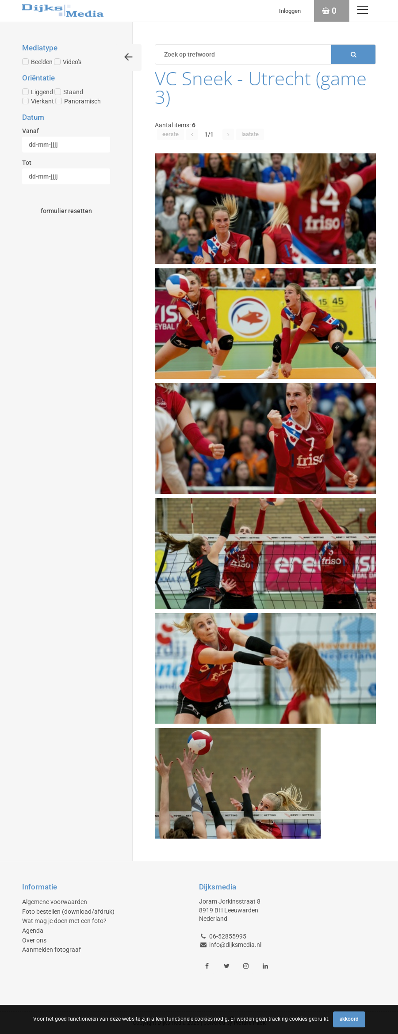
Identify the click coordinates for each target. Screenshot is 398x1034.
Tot (26, 162)
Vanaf (30, 130)
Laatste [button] (250, 134)
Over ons (34, 940)
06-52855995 (227, 936)
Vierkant (38, 101)
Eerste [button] (170, 134)
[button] (192, 134)
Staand (68, 91)
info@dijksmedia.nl (235, 944)
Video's (67, 61)
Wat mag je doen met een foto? (64, 920)
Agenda (32, 930)
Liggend (37, 91)
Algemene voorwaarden (54, 901)
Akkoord (349, 1019)
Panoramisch (78, 101)
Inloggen (290, 11)
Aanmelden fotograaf (51, 949)
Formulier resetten (66, 210)
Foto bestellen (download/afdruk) (68, 911)
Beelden (37, 61)
